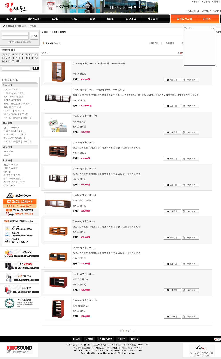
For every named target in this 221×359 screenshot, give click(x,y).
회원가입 (11, 42)
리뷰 (92, 18)
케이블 (7, 171)
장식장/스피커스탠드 (14, 182)
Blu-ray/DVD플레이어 (14, 138)
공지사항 (11, 18)
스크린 (7, 155)
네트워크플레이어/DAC (15, 114)
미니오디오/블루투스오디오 (17, 117)
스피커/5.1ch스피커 (13, 131)
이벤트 (207, 18)
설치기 (56, 18)
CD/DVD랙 (9, 185)
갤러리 (110, 18)
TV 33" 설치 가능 (81, 279)
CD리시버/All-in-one (13, 110)
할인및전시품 (184, 18)
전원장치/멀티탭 (11, 175)
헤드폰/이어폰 (10, 164)
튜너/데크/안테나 (12, 107)
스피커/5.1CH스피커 (13, 93)
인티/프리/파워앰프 (13, 96)
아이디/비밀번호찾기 (23, 42)
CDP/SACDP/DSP (12, 100)
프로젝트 (8, 151)
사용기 (75, 18)
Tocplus (188, 28)
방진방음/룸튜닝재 (13, 178)
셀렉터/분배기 (10, 168)
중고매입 (131, 18)
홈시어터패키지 (11, 127)
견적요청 (152, 18)
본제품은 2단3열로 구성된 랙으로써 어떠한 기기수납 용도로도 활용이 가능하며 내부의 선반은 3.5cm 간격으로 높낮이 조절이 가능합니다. (136, 95)
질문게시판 (33, 18)
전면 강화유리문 (80, 305)
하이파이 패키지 (11, 89)
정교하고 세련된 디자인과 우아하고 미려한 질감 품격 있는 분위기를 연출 (106, 148)
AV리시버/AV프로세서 (14, 134)
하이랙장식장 (79, 121)
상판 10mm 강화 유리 (83, 200)
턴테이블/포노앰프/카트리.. (17, 103)
